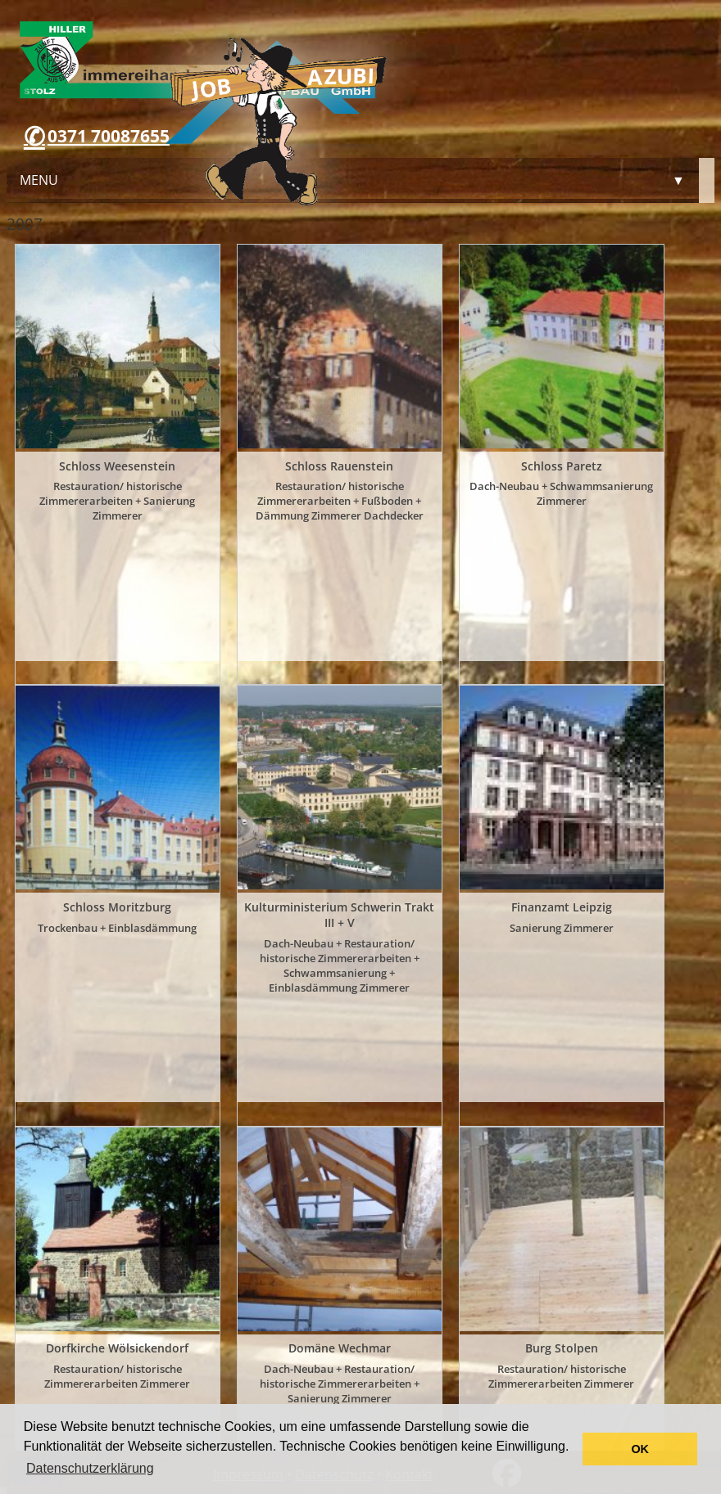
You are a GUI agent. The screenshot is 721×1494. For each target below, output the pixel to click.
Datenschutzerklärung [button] (90, 1468)
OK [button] (640, 1449)
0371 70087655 (109, 135)
